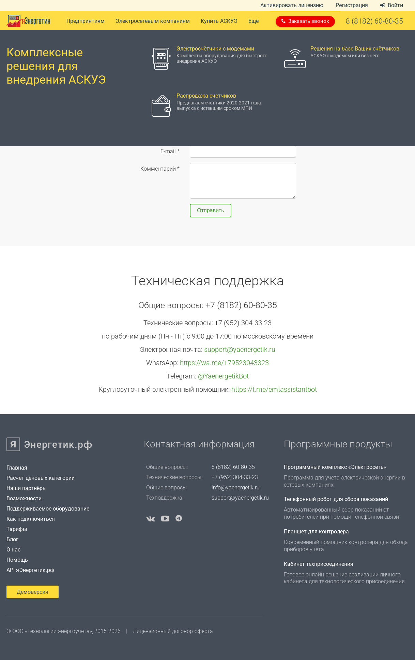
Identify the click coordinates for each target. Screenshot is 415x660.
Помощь (17, 560)
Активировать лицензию (291, 5)
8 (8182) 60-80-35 (233, 467)
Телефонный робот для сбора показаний (336, 499)
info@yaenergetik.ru (236, 487)
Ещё (253, 21)
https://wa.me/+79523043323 (224, 363)
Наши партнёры (26, 488)
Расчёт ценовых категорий (40, 478)
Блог (12, 539)
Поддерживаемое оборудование (47, 508)
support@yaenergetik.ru (239, 349)
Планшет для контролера (316, 531)
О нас (13, 549)
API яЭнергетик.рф (30, 570)
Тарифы (16, 529)
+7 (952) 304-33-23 (235, 477)
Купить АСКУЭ (219, 21)
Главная (16, 467)
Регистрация (352, 5)
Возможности (24, 498)
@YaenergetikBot (223, 376)
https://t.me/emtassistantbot (274, 389)
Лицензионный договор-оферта (173, 631)
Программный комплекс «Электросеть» (335, 467)
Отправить (210, 210)
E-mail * (170, 151)
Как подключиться (30, 519)
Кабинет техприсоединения (318, 564)
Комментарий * (160, 169)
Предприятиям (85, 21)
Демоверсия (32, 592)
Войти (391, 5)
